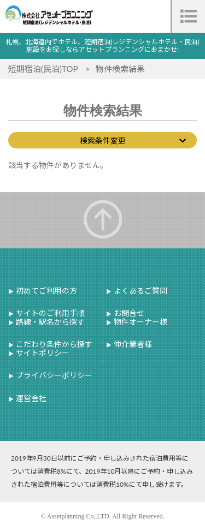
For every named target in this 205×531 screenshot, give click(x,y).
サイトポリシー (41, 352)
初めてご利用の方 (45, 290)
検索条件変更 (103, 140)
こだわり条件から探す (53, 344)
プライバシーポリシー (53, 375)
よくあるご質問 (139, 290)
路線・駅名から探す (49, 321)
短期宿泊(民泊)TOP (44, 69)
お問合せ (128, 313)
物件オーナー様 (139, 321)
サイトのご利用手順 (49, 313)
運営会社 (30, 398)
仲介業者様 (132, 344)
